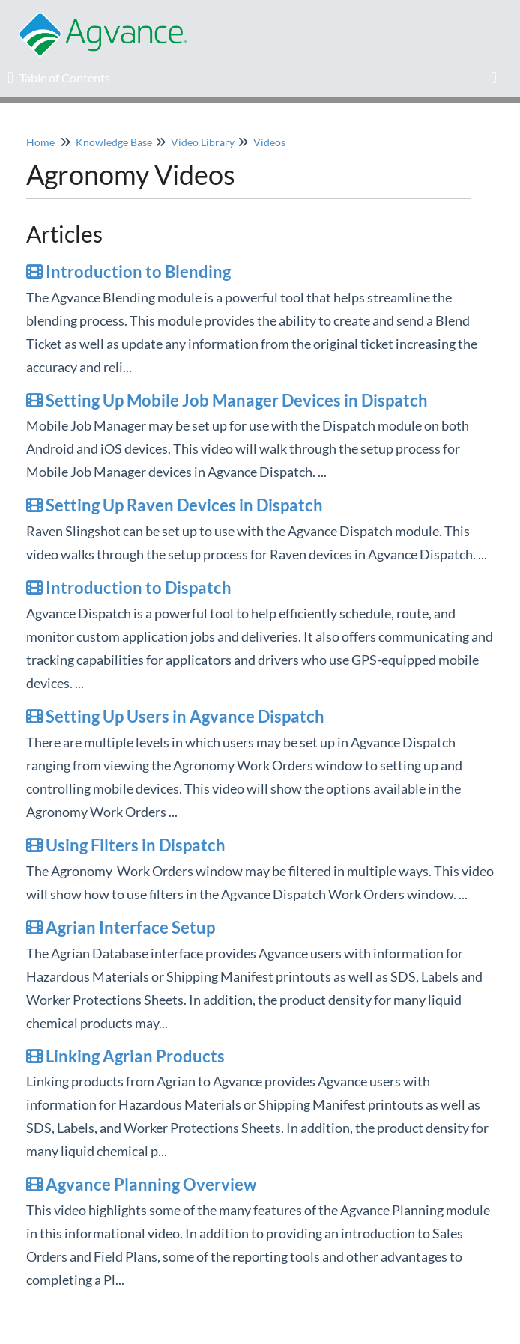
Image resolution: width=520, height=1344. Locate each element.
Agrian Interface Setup (120, 927)
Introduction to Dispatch (129, 587)
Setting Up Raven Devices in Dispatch (174, 505)
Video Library (203, 142)
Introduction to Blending (128, 271)
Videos (269, 142)
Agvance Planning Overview (141, 1184)
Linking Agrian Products (125, 1056)
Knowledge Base (114, 142)
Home (40, 142)
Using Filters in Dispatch (126, 845)
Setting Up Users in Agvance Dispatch (175, 716)
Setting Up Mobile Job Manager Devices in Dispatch (227, 400)
